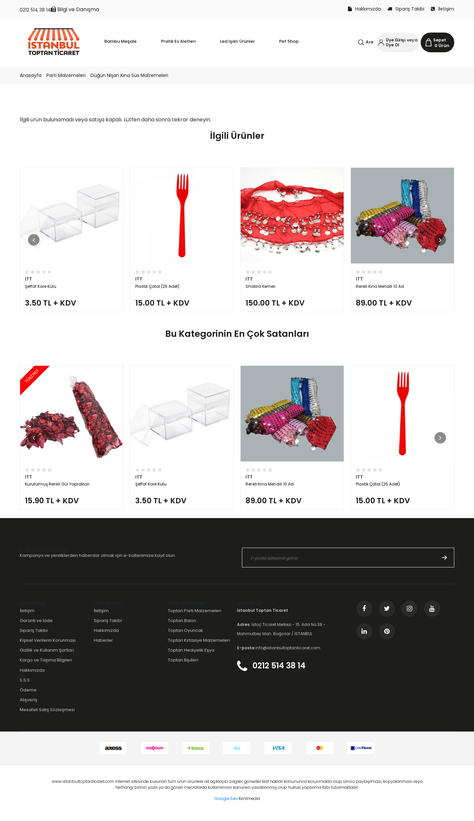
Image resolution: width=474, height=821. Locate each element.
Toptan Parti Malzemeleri (194, 617)
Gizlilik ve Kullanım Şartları (47, 656)
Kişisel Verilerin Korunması (48, 646)
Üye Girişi (395, 39)
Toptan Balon (182, 627)
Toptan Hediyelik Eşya (191, 656)
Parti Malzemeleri (66, 75)
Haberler (103, 646)
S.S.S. (25, 686)
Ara (369, 41)
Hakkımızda (364, 9)
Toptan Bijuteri (183, 666)
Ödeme (28, 696)
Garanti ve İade (36, 627)
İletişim (442, 9)
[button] (34, 241)
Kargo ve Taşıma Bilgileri (46, 666)
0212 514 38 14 (35, 10)
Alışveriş (28, 706)
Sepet (439, 39)
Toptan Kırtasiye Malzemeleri (199, 646)
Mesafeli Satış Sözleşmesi (47, 716)
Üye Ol (392, 44)
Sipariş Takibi (405, 9)
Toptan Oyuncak (185, 637)
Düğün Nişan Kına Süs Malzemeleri (129, 75)
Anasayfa (30, 75)
